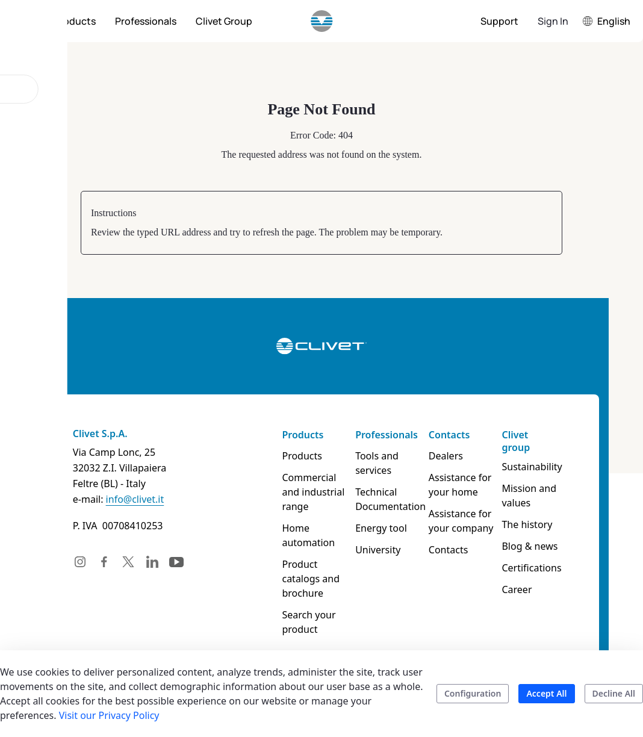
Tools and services (378, 463)
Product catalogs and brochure (309, 579)
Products (301, 434)
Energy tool (382, 528)
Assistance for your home (465, 485)
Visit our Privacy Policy (109, 715)
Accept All (546, 693)
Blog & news (538, 546)
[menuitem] (75, 21)
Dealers (450, 455)
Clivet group (524, 441)
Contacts (454, 434)
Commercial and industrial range (311, 492)
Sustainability (540, 466)
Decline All (613, 693)
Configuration (473, 693)
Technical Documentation (391, 499)
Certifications (540, 567)
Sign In (553, 21)
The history (535, 524)
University (379, 549)
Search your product (307, 622)
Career (525, 589)
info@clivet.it (124, 499)
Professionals (387, 434)
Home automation (306, 535)
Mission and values (537, 495)
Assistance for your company (466, 521)
